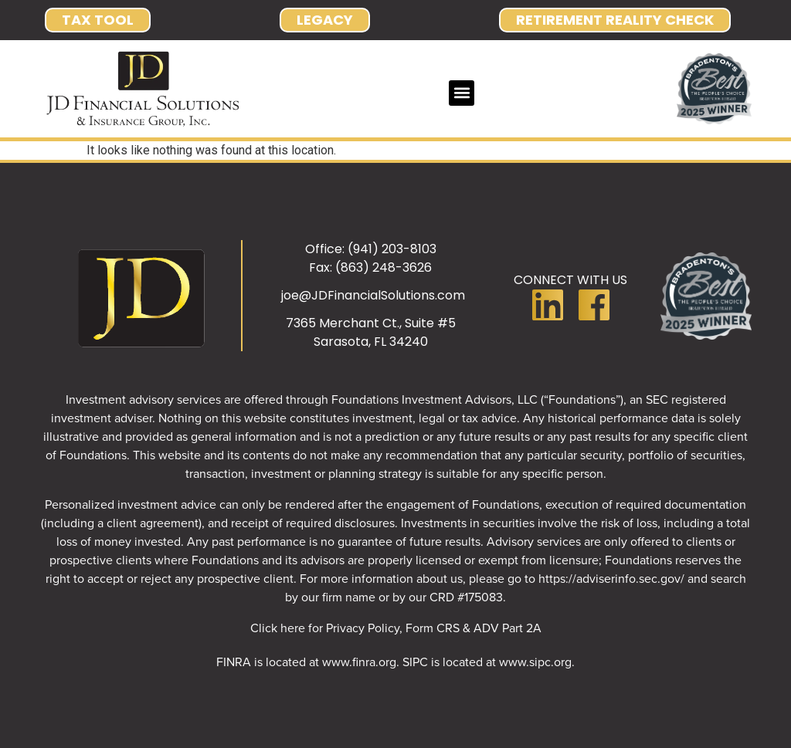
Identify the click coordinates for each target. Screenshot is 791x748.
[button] (461, 93)
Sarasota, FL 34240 (371, 341)
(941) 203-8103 (392, 249)
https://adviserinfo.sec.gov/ (611, 578)
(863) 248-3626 (383, 267)
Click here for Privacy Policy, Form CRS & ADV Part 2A (395, 627)
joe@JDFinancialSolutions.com (373, 295)
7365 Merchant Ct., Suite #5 (371, 323)
